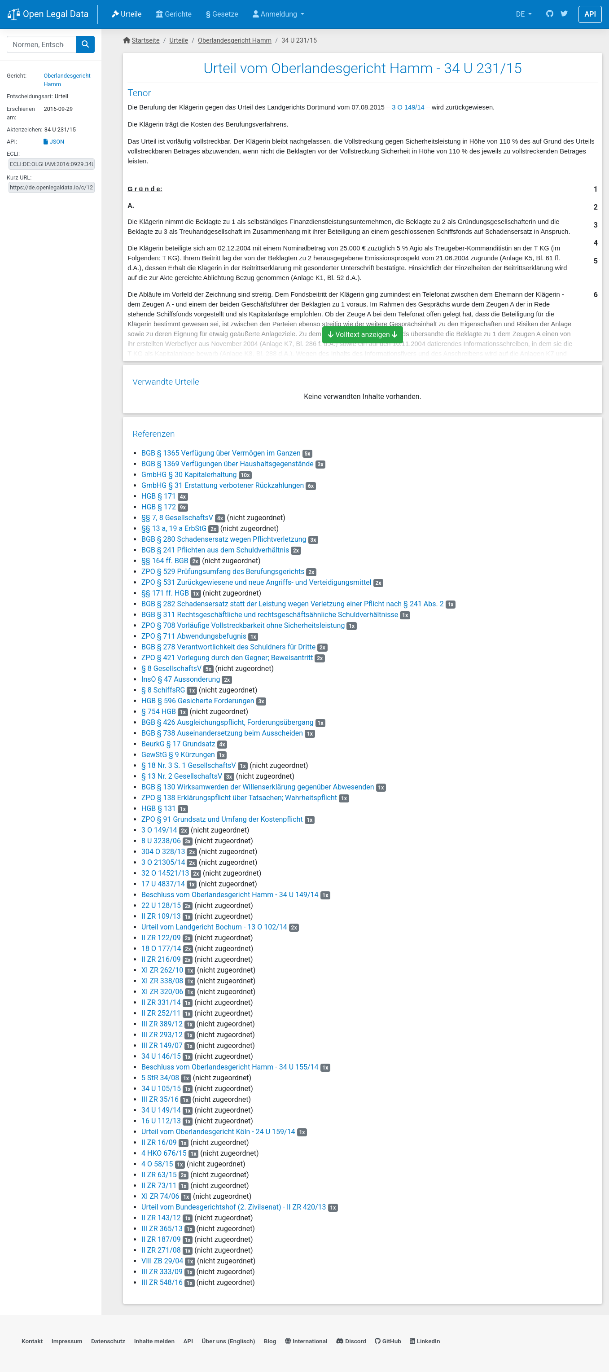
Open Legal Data (47, 15)
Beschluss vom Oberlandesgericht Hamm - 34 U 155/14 (229, 1064)
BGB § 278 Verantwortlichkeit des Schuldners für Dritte (228, 644)
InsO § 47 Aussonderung (180, 676)
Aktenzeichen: (25, 129)
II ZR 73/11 (158, 1182)
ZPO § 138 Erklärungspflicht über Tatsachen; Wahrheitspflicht (239, 794)
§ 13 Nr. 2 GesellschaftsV (181, 773)
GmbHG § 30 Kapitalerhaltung (189, 471)
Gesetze (222, 14)
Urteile (126, 14)
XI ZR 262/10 (162, 967)
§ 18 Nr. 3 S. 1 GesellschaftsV (188, 762)
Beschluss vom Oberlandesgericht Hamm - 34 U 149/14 (229, 891)
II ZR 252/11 (160, 1010)
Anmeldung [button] (276, 14)
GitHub (388, 1338)
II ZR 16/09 (158, 1139)
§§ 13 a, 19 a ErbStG (173, 525)
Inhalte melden (154, 1338)
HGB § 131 (159, 805)
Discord (351, 1338)
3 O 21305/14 (162, 859)
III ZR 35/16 (159, 1096)
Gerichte (174, 14)
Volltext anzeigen (362, 334)
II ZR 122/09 (160, 934)
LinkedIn (425, 1338)
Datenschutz (108, 1338)
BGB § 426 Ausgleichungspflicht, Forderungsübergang (227, 719)
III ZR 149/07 (161, 1042)
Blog (270, 1338)
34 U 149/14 (160, 1107)
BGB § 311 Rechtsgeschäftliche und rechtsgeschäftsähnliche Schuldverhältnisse (269, 611)
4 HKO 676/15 (163, 1150)
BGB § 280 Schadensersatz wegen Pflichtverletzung (223, 536)
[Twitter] (564, 14)
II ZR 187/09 (160, 1236)
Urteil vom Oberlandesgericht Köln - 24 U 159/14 (218, 1128)
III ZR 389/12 (161, 1021)
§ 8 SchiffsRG (162, 687)
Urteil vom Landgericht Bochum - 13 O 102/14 (214, 924)
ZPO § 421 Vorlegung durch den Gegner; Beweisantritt (226, 654)
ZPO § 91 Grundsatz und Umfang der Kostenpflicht (221, 816)
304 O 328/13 (162, 848)
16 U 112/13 (160, 1117)
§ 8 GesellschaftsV (171, 665)
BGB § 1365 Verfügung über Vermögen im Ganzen (220, 450)
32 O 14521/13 (164, 870)
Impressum (67, 1338)
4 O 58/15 (157, 1161)
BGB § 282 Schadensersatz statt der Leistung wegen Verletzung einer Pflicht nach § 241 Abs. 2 (292, 600)
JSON (54, 141)
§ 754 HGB (158, 708)
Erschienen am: (21, 113)
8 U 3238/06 (160, 837)
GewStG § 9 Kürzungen (178, 751)
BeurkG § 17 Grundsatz (178, 740)
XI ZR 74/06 (160, 1193)
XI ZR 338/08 (162, 977)
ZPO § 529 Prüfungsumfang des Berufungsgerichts (222, 568)
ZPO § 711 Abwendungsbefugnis (193, 633)
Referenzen (153, 430)
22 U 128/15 (160, 902)
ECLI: (13, 153)
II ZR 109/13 (160, 913)
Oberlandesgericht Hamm (235, 40)
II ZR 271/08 (160, 1247)
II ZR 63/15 (158, 1171)
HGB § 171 (159, 493)
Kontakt (32, 1338)
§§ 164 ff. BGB (164, 557)
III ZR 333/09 (161, 1268)
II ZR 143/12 (160, 1214)
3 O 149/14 (408, 107)
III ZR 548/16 (161, 1279)
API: (12, 141)
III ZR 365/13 (161, 1225)
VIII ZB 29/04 (162, 1258)
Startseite (146, 40)
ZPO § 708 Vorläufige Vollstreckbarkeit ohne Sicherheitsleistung (242, 622)
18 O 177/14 (161, 945)
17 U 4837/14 (162, 881)
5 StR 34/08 (160, 1074)
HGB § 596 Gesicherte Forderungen (197, 697)
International (306, 1338)
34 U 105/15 (160, 1085)
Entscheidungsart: (30, 96)
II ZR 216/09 (160, 956)
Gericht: (16, 75)
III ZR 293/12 (161, 1031)
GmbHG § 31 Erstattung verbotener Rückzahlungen (222, 482)
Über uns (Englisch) (228, 1338)
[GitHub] (550, 14)
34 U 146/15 (160, 1053)
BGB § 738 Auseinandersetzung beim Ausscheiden (221, 730)
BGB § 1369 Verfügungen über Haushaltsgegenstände (227, 460)
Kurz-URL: (19, 177)
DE (521, 14)
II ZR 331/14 (160, 999)
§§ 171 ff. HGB (164, 590)
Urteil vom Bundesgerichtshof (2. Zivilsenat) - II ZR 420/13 (233, 1204)
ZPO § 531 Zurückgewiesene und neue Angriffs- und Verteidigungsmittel (256, 579)
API (590, 14)
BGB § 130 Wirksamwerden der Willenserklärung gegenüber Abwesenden (257, 784)
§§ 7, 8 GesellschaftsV (177, 514)
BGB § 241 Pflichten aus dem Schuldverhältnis (215, 547)
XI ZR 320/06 (162, 988)
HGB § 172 (159, 504)
